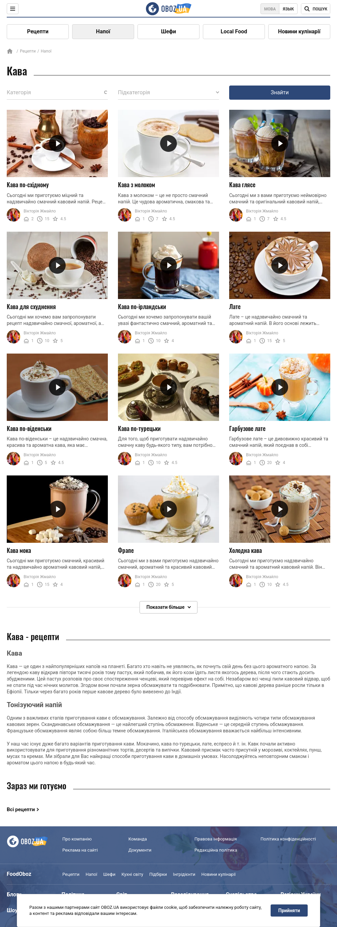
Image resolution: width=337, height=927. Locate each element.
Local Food (234, 31)
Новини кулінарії (299, 31)
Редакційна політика (215, 850)
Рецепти (38, 31)
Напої (103, 31)
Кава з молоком (136, 184)
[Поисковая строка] (315, 9)
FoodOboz (19, 874)
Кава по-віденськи (29, 428)
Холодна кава (245, 550)
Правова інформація (215, 839)
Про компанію (77, 839)
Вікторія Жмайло (40, 211)
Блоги (14, 894)
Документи (139, 850)
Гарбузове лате (247, 428)
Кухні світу (132, 874)
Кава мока (19, 550)
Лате (235, 306)
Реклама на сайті (80, 850)
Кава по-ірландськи (142, 306)
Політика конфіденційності (288, 839)
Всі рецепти (21, 809)
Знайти (280, 92)
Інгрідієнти (184, 874)
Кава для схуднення (31, 306)
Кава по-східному (28, 184)
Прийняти (289, 910)
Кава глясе (242, 184)
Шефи (168, 31)
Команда (137, 839)
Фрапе (126, 550)
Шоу (12, 910)
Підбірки (158, 874)
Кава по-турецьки (139, 428)
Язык (288, 9)
